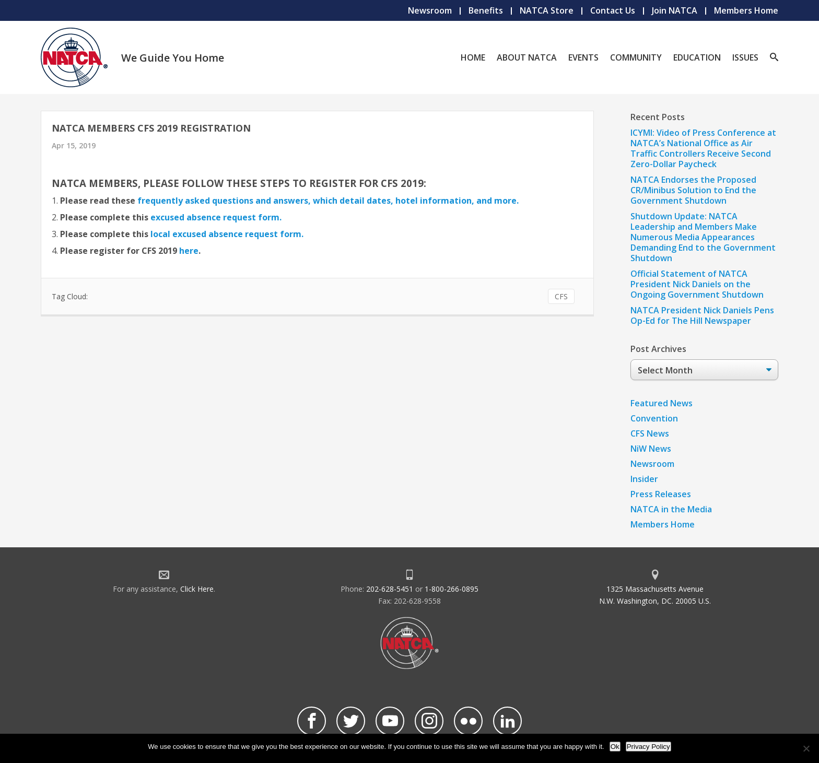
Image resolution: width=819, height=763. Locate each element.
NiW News (650, 448)
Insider (644, 479)
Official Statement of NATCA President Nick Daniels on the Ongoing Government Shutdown (697, 284)
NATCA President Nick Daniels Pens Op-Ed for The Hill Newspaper (702, 315)
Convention (654, 418)
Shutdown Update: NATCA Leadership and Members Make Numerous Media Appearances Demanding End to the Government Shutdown (703, 237)
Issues (745, 57)
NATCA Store (547, 10)
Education (697, 57)
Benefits (486, 10)
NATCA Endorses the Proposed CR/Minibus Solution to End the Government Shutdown (693, 190)
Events (583, 57)
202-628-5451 (389, 589)
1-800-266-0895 (451, 589)
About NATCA (527, 57)
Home (473, 57)
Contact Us (612, 10)
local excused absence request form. (226, 234)
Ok (615, 746)
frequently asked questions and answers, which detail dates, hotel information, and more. (328, 200)
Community (636, 57)
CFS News (649, 433)
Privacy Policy (648, 746)
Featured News (661, 403)
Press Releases (660, 494)
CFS (561, 296)
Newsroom (430, 10)
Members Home (746, 10)
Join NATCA (674, 10)
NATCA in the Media (671, 509)
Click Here (197, 589)
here (188, 250)
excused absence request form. (216, 217)
